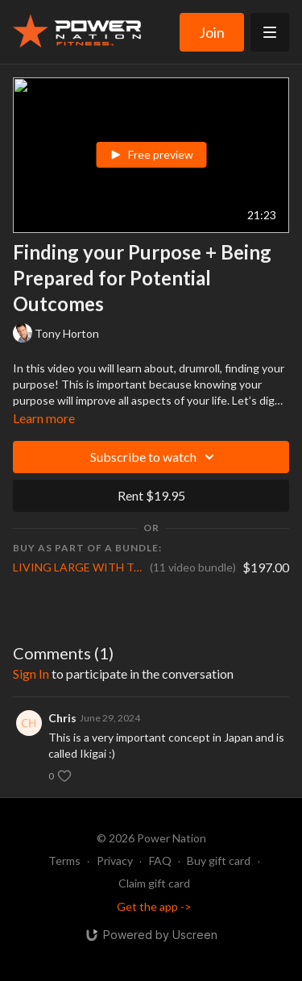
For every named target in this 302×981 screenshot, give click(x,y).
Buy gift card (218, 860)
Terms (64, 860)
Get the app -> (154, 906)
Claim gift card (154, 883)
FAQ (160, 860)
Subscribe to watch (154, 457)
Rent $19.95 (151, 495)
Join (212, 32)
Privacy (115, 860)
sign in (31, 673)
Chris (62, 718)
